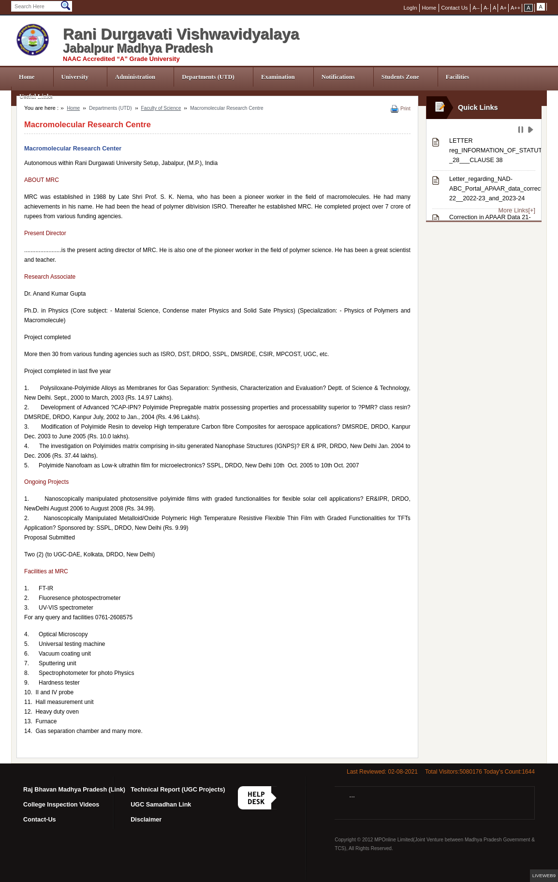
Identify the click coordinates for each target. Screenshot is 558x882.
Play (531, 131)
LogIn (410, 8)
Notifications (338, 77)
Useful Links (36, 96)
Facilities (458, 77)
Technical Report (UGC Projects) (178, 789)
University (74, 77)
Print (405, 108)
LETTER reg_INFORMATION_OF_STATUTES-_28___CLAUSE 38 (492, 150)
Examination (278, 77)
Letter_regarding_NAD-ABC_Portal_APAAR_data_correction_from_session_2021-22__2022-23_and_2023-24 (492, 189)
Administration (135, 77)
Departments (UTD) (208, 77)
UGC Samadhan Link (161, 804)
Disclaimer (146, 819)
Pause (521, 131)
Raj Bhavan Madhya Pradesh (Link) (74, 789)
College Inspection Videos (61, 804)
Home (26, 77)
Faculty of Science (161, 108)
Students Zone (400, 77)
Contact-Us (39, 819)
